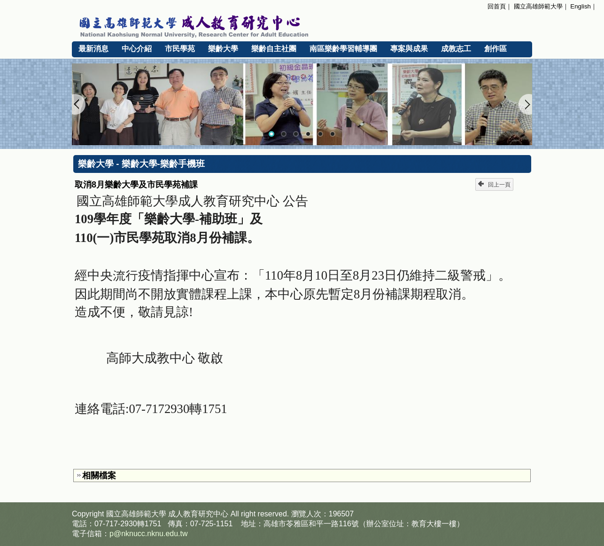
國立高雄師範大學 (538, 6)
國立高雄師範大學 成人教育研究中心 (302, 25)
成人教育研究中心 (198, 514)
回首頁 (497, 6)
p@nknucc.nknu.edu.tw (148, 534)
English (580, 6)
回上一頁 (494, 184)
